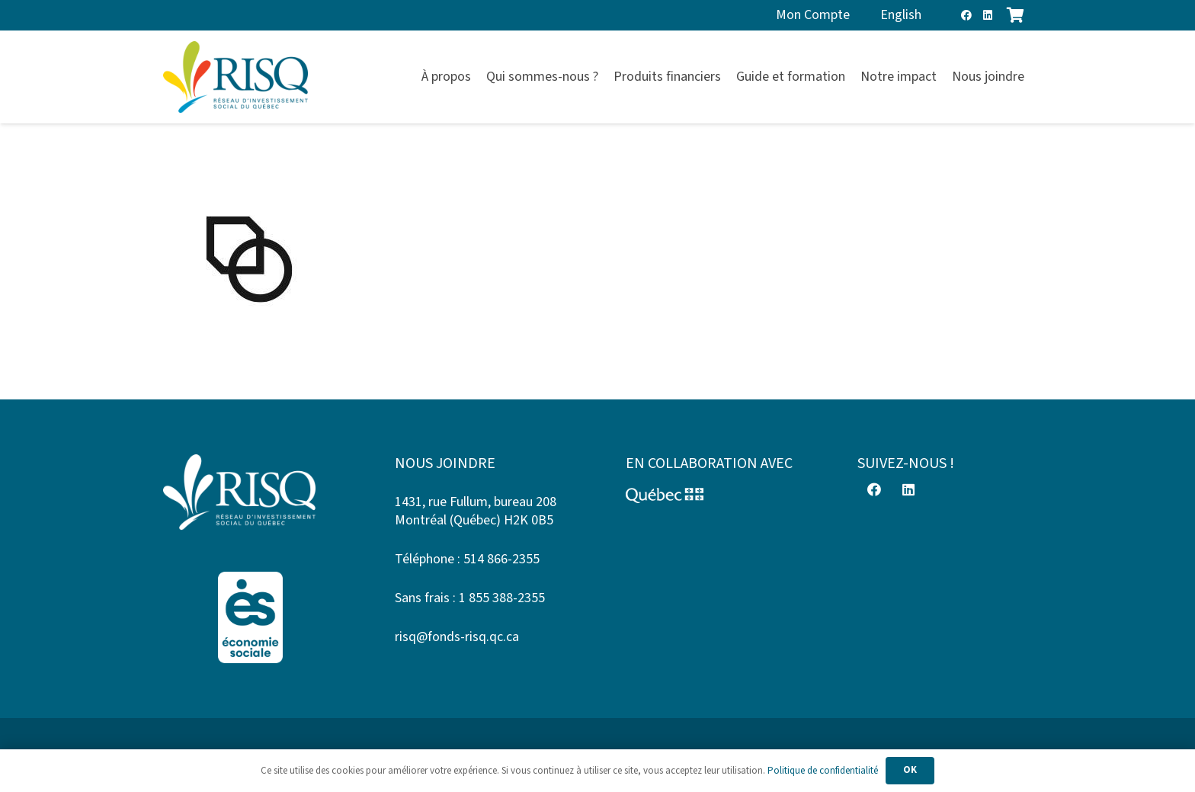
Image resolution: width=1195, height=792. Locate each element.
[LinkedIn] (987, 15)
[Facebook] (966, 15)
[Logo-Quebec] (713, 495)
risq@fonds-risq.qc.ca (457, 636)
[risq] (235, 77)
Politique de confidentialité (822, 771)
